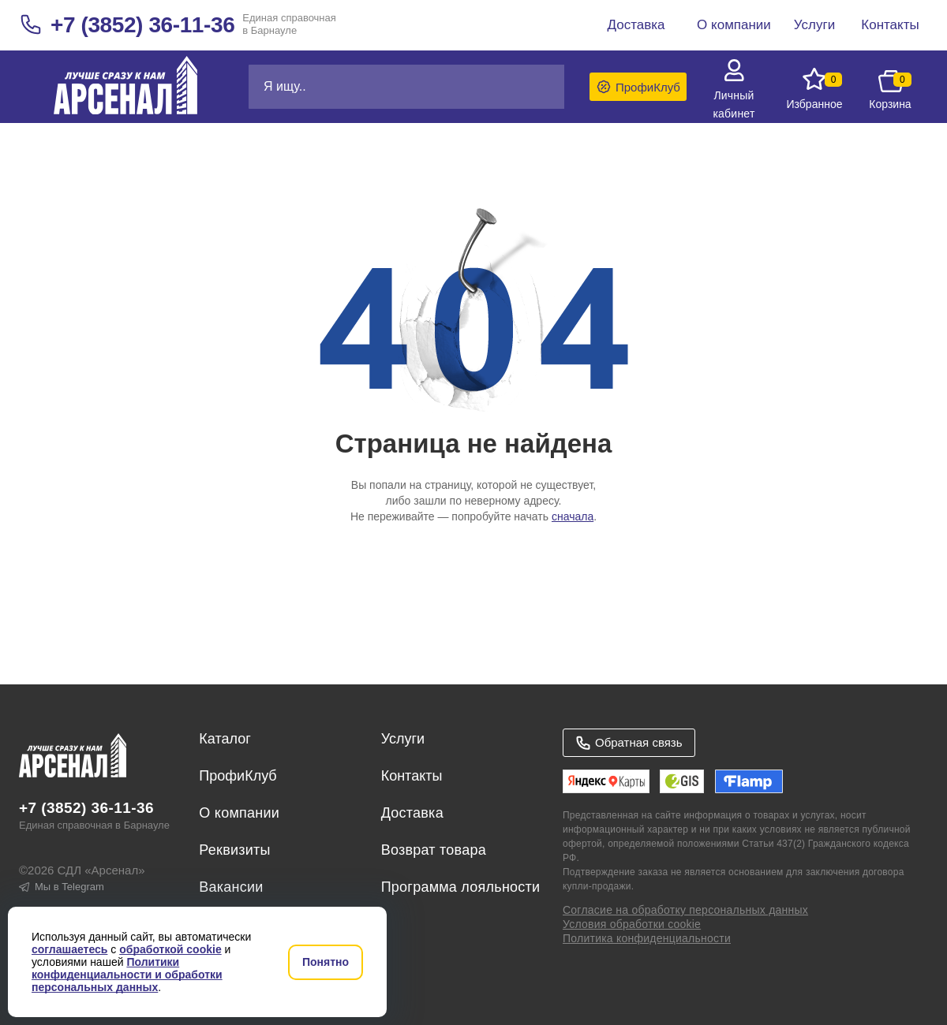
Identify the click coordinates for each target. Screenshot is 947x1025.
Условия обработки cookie (632, 924)
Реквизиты (234, 850)
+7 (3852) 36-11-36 (142, 24)
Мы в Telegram (61, 887)
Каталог (224, 739)
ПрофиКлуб (237, 776)
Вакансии (231, 887)
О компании (239, 813)
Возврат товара (433, 850)
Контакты (412, 776)
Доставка (412, 813)
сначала (572, 516)
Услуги (403, 739)
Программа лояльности (461, 887)
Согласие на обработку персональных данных (685, 910)
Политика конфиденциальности (647, 938)
